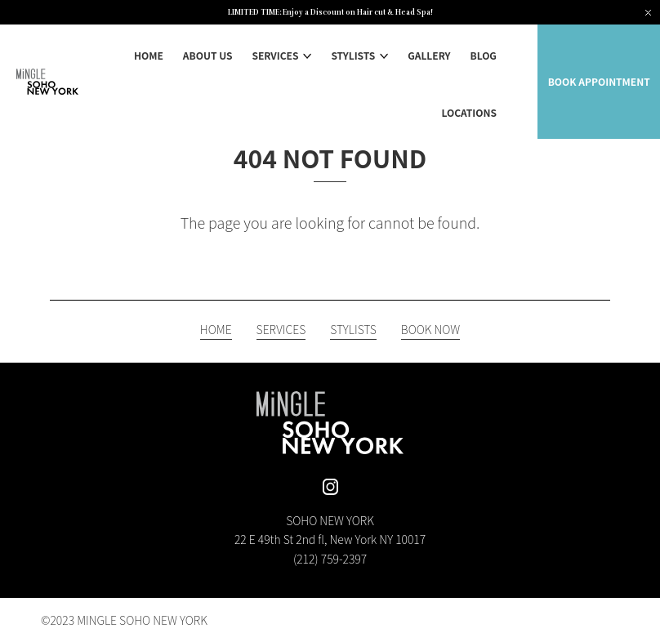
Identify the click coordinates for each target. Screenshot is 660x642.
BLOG (483, 55)
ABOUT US (208, 55)
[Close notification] (647, 12)
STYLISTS (353, 55)
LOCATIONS (469, 112)
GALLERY (429, 55)
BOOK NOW (430, 330)
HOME (148, 55)
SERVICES (275, 55)
